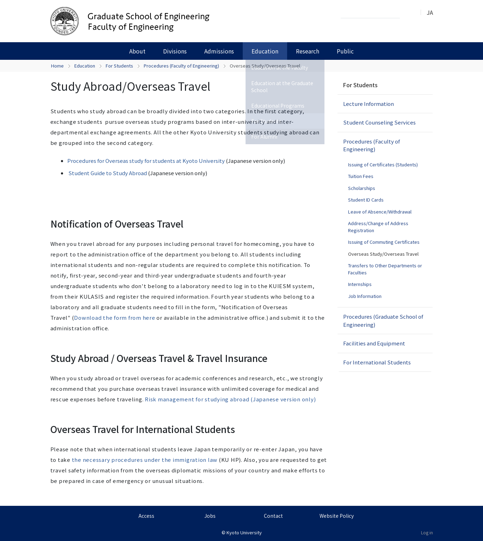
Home (57, 65)
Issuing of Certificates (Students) (383, 164)
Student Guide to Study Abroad (107, 173)
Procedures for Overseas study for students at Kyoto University (146, 160)
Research (307, 51)
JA (430, 12)
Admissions (219, 51)
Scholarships (361, 188)
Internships (360, 284)
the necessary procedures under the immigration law (145, 459)
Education (265, 51)
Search (407, 12)
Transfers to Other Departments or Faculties (385, 269)
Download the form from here (114, 317)
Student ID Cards (366, 199)
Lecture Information (368, 103)
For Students (119, 65)
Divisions (175, 51)
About (137, 51)
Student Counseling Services (379, 122)
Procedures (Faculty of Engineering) (181, 65)
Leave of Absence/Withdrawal (379, 211)
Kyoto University (244, 532)
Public (345, 51)
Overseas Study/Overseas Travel (383, 253)
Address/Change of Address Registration (378, 227)
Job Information (365, 296)
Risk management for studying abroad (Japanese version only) (230, 399)
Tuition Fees (360, 176)
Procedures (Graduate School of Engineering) (383, 320)
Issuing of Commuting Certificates (384, 241)
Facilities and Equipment (374, 343)
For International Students (377, 362)
